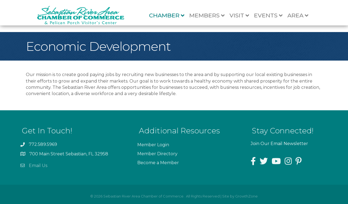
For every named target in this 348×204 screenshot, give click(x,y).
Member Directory (157, 155)
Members (209, 15)
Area (301, 15)
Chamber (169, 15)
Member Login (153, 146)
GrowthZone (246, 196)
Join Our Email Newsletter (279, 143)
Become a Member (158, 164)
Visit (242, 15)
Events (271, 15)
